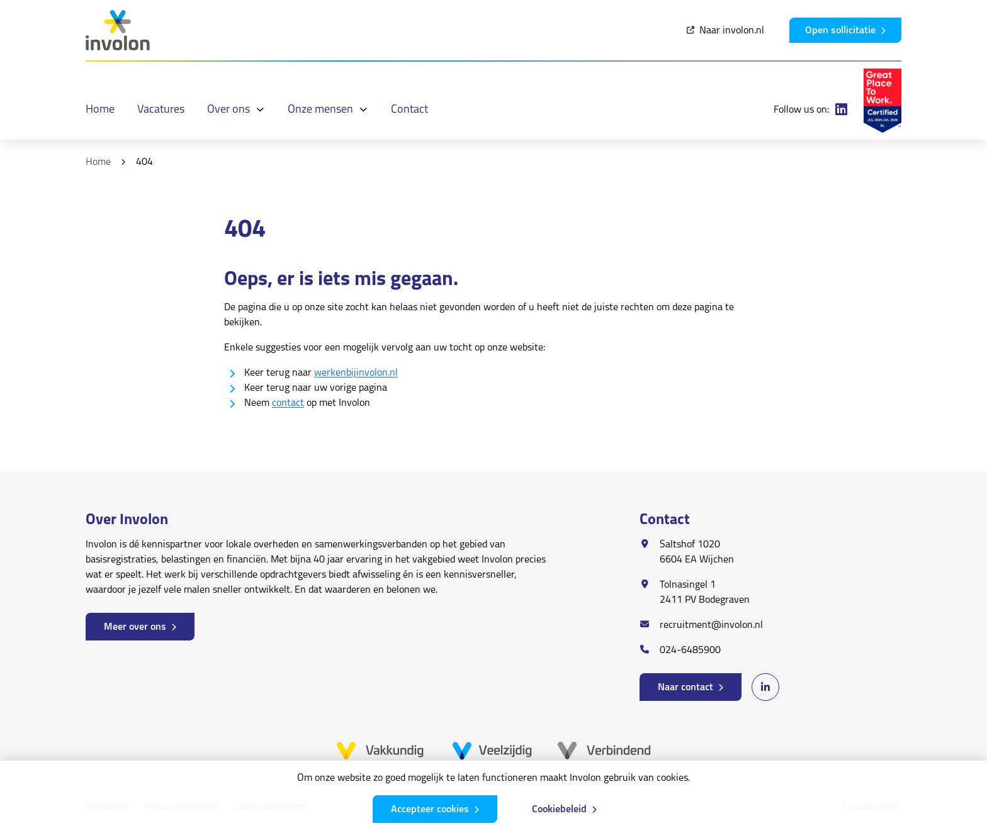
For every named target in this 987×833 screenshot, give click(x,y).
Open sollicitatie (840, 31)
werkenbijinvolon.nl (356, 373)
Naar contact (685, 688)
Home (98, 162)
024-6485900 (690, 651)
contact (288, 403)
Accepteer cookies (430, 810)
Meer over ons (135, 627)
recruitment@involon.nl (711, 625)
